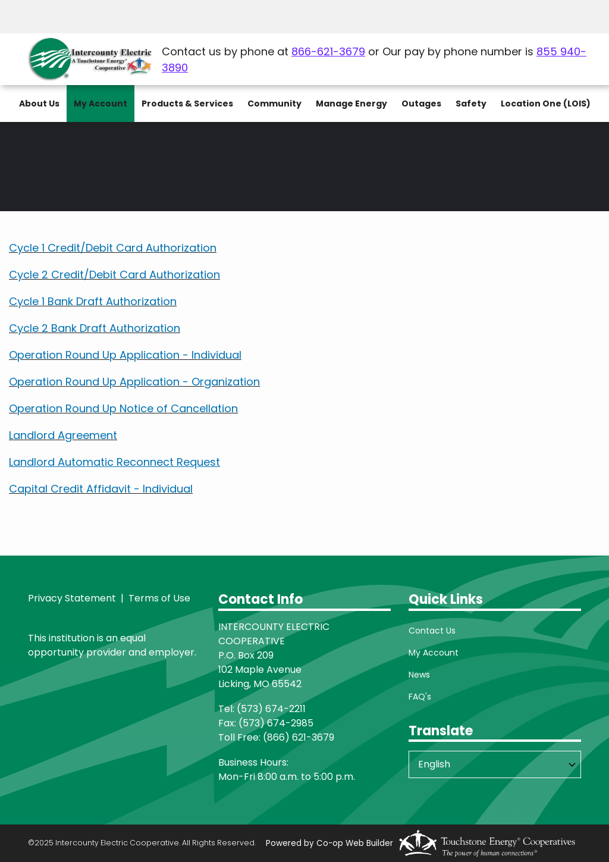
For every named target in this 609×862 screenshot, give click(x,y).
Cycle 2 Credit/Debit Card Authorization (114, 274)
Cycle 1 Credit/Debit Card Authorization (112, 247)
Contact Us (432, 631)
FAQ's (420, 697)
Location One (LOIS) (546, 103)
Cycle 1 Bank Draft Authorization (93, 301)
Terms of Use (159, 598)
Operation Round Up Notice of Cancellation (123, 408)
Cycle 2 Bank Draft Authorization (94, 328)
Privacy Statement (72, 598)
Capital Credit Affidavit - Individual (101, 488)
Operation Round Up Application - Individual (125, 354)
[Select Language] (495, 764)
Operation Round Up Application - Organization (134, 381)
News (419, 675)
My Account (434, 653)
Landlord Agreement (63, 435)
